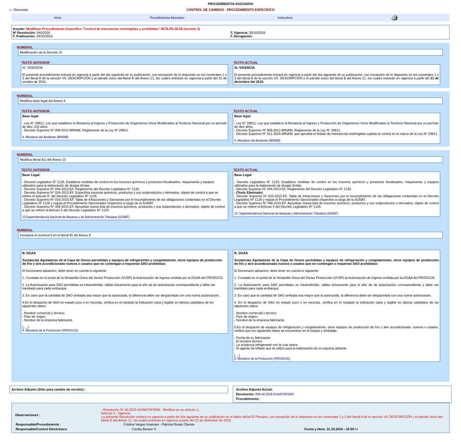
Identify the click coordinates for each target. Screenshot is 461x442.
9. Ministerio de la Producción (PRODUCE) (50, 330)
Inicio (57, 17)
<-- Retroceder (19, 9)
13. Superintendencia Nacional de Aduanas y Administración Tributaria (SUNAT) (286, 213)
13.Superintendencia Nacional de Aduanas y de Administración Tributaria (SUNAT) (76, 217)
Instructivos (285, 17)
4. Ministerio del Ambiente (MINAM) (45, 137)
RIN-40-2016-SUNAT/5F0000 (274, 394)
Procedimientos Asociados (167, 17)
